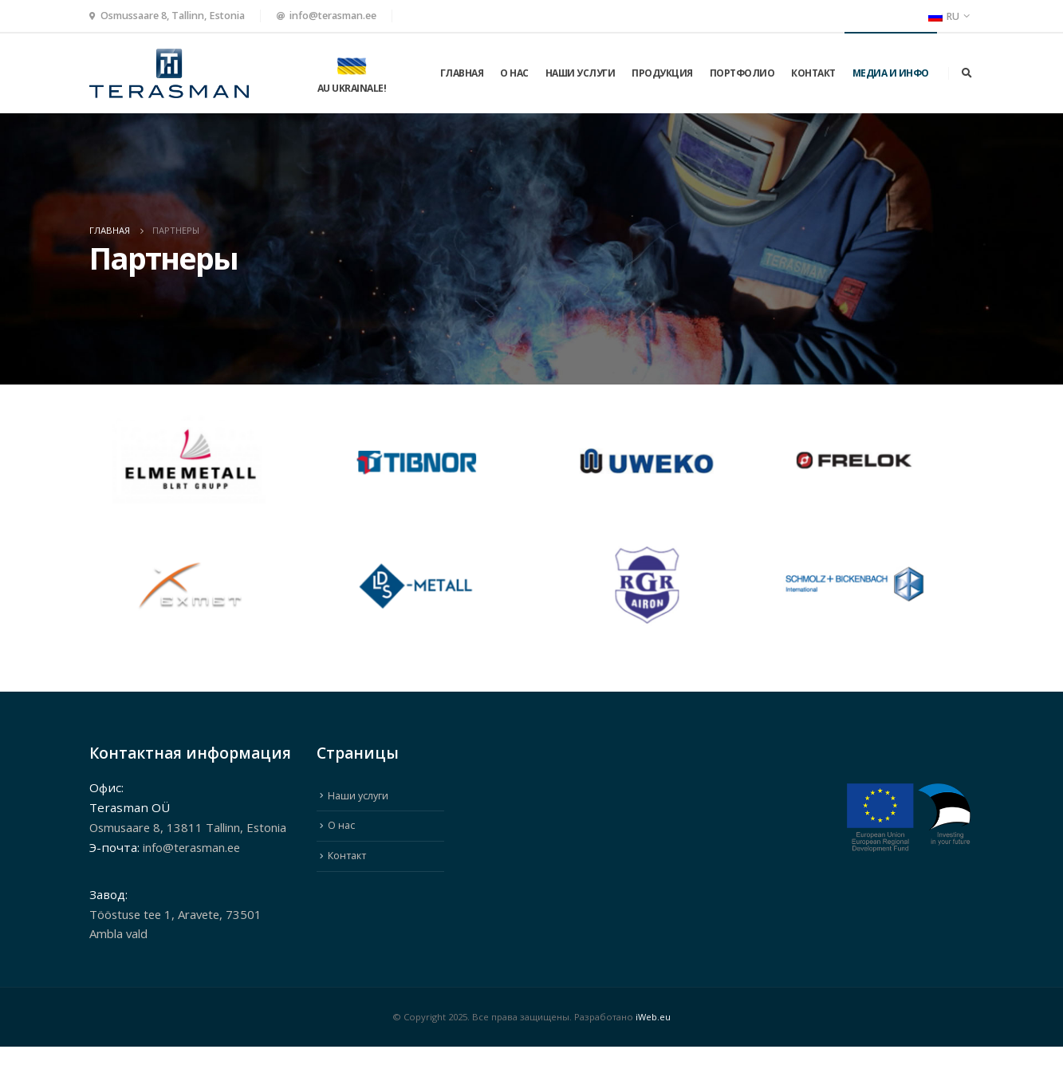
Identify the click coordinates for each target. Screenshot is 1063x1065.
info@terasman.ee (332, 15)
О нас (514, 73)
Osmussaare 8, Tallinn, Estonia (172, 15)
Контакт (813, 73)
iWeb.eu (653, 1035)
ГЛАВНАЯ (462, 73)
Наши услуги (580, 73)
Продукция (662, 73)
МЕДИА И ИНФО (890, 73)
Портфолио (742, 73)
